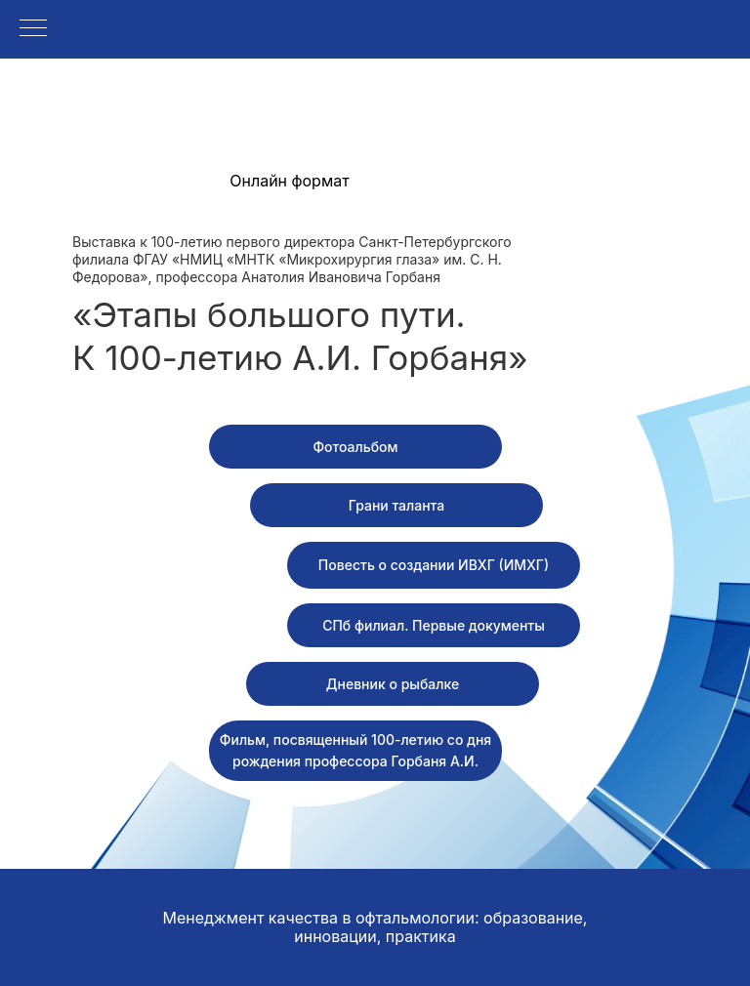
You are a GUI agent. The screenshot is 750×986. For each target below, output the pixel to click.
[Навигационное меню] (33, 29)
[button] (396, 505)
